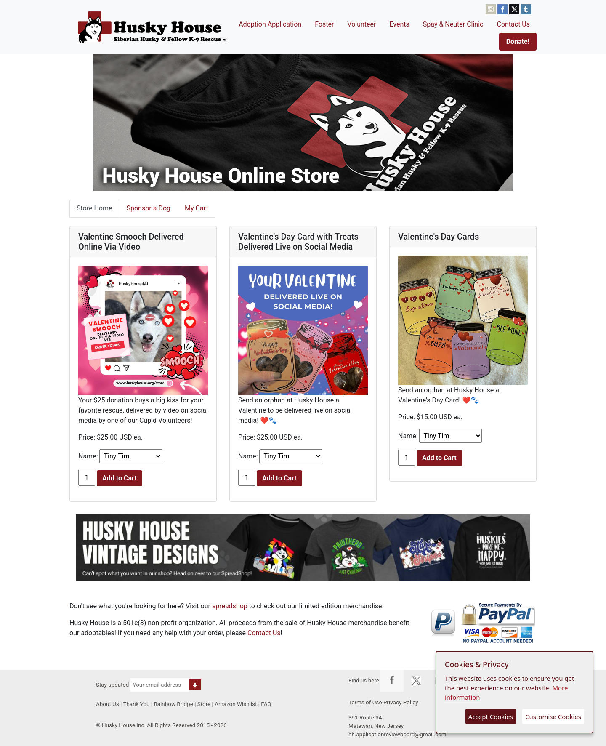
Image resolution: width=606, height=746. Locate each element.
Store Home (94, 208)
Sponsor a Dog (148, 208)
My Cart (196, 208)
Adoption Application (270, 24)
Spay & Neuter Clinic (453, 24)
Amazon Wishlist (236, 704)
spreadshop (229, 606)
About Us (107, 704)
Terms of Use (365, 702)
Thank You (136, 704)
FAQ (266, 704)
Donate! (517, 41)
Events (399, 24)
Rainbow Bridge (173, 704)
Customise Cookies (553, 716)
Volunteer (361, 24)
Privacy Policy (400, 702)
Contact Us (513, 24)
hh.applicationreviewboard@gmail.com (397, 734)
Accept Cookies (490, 716)
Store (203, 704)
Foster (324, 24)
